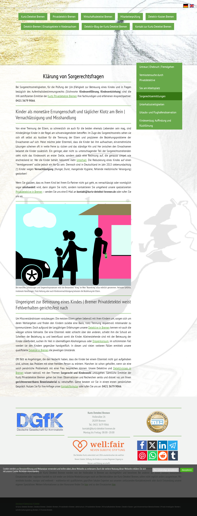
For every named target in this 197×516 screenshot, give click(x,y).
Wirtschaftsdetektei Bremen (98, 16)
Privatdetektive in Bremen (29, 192)
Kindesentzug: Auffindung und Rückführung (155, 123)
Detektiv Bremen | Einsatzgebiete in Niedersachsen (50, 26)
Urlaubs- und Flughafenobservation (157, 112)
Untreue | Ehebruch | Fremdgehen (156, 67)
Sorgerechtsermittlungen (152, 96)
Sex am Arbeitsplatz (149, 88)
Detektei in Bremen (39, 350)
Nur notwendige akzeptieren (165, 469)
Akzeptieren (187, 469)
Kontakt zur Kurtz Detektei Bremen (153, 26)
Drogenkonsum (101, 341)
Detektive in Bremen (98, 327)
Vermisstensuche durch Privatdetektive (151, 77)
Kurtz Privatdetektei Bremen (62, 96)
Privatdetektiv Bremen (64, 16)
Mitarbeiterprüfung (130, 16)
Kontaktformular (69, 386)
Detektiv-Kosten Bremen (161, 16)
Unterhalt (82, 160)
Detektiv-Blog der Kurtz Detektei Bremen (105, 26)
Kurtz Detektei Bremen (33, 16)
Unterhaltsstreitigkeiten (151, 104)
